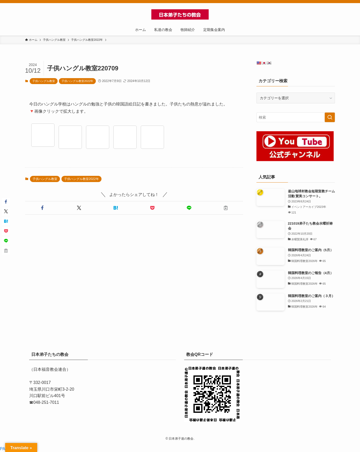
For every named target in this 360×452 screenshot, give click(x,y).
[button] (42, 207)
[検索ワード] (295, 117)
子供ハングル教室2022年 (77, 81)
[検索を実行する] (330, 117)
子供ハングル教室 (43, 81)
